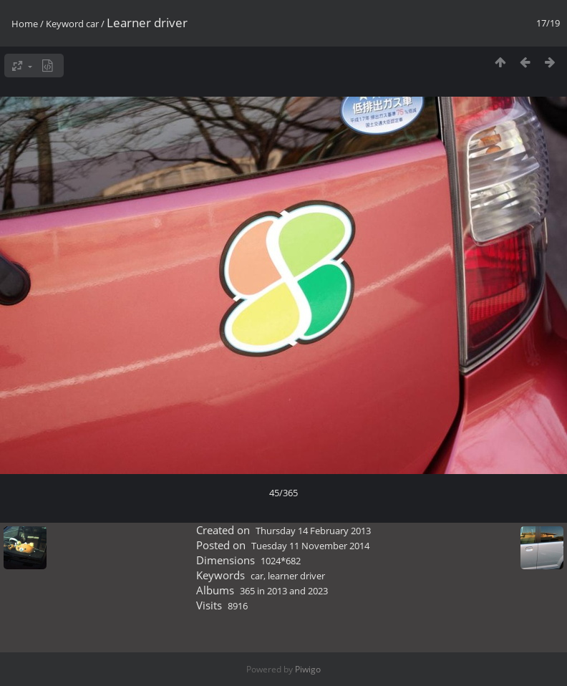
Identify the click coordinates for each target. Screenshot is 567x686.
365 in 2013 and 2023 (284, 590)
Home (24, 23)
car (92, 23)
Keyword (65, 23)
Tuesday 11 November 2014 (310, 545)
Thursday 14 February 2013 (313, 530)
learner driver (296, 575)
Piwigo (308, 669)
